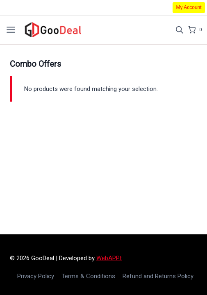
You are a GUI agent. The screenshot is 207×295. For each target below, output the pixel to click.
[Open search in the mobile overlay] (179, 30)
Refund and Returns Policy (158, 276)
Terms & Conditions (88, 276)
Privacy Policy (35, 276)
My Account (189, 7)
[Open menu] (11, 30)
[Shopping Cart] (197, 29)
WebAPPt (109, 258)
